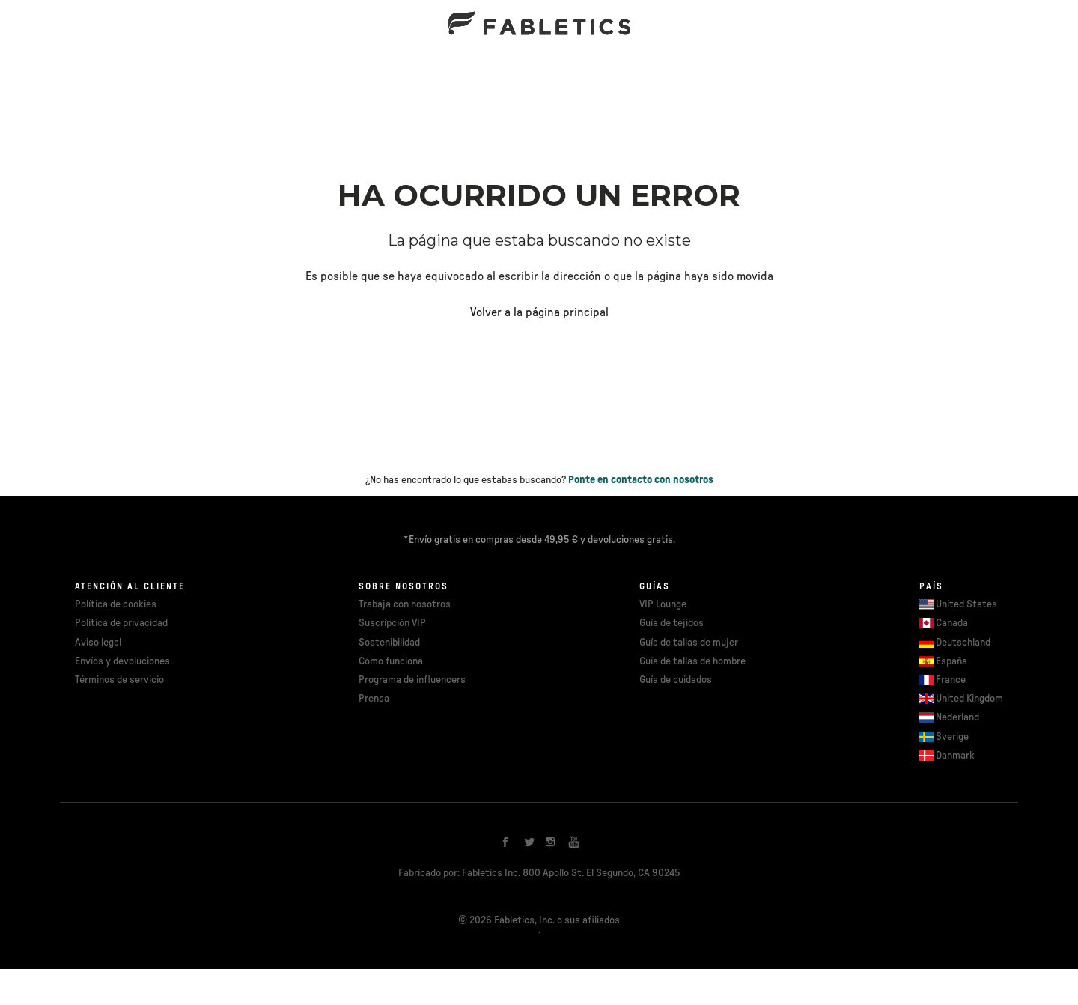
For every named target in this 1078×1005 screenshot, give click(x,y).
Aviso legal (98, 642)
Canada (952, 623)
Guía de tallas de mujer (688, 642)
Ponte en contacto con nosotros (640, 480)
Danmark (955, 755)
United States (966, 604)
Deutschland (963, 642)
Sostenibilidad (389, 642)
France (951, 680)
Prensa (374, 698)
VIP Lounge (662, 604)
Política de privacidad (121, 623)
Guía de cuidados (675, 680)
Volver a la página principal (539, 312)
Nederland (957, 717)
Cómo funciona (391, 661)
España (951, 661)
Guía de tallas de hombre (692, 661)
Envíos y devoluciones (122, 661)
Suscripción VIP (392, 623)
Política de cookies (115, 604)
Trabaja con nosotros (405, 604)
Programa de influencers (412, 680)
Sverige (952, 737)
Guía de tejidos (671, 623)
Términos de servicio (119, 680)
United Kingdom (969, 698)
